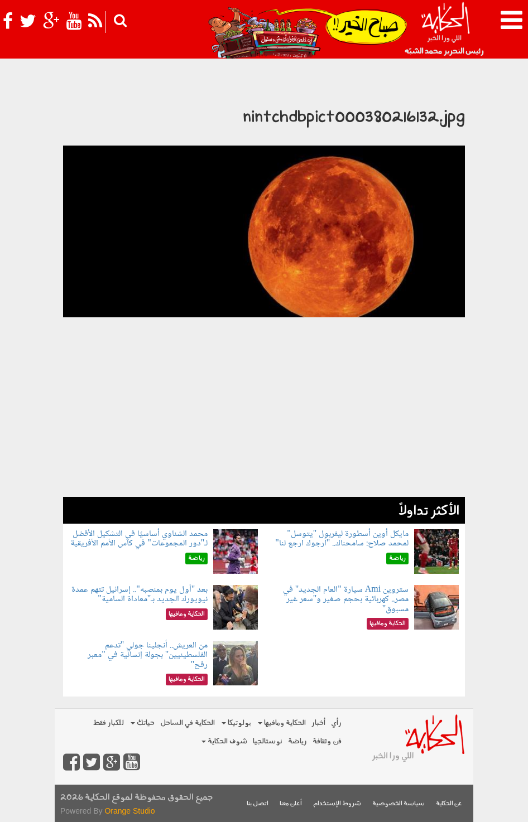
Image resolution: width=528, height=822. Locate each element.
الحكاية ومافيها (282, 723)
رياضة (297, 741)
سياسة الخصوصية (398, 804)
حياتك (143, 723)
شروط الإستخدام (337, 804)
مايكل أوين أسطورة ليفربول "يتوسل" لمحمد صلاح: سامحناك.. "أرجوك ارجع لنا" (342, 539)
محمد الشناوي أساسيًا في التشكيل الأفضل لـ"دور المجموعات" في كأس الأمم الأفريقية (139, 539)
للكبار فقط (108, 723)
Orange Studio (129, 810)
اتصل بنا (257, 804)
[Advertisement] (264, 419)
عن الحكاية (449, 804)
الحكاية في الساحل (187, 723)
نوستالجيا (267, 741)
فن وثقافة (327, 741)
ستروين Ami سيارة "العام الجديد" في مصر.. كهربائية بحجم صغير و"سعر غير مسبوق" (346, 599)
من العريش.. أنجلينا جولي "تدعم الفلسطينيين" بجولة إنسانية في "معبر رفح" (148, 655)
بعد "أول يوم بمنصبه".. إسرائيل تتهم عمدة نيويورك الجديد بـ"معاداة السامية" (139, 594)
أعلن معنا (291, 804)
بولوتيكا (236, 723)
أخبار (318, 723)
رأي (336, 723)
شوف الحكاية (224, 741)
